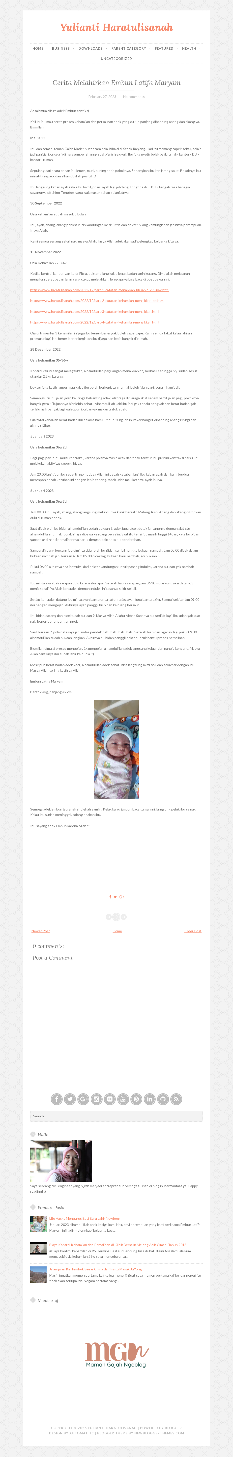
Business (61, 48)
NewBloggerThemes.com (159, 1433)
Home (37, 48)
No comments (134, 96)
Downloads (91, 48)
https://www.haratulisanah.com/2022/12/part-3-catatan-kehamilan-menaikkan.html (94, 311)
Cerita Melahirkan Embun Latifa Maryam (117, 82)
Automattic (81, 1433)
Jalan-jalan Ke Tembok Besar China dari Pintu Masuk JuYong (95, 1269)
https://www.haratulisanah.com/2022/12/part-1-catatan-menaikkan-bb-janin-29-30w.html (99, 290)
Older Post (193, 931)
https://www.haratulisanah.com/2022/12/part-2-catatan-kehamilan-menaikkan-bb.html (97, 300)
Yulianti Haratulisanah (116, 27)
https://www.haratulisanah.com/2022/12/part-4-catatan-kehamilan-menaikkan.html (94, 322)
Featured (164, 48)
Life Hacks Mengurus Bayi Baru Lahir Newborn (84, 1218)
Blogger (173, 1428)
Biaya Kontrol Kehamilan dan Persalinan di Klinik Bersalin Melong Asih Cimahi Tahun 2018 (117, 1245)
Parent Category (129, 48)
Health (189, 48)
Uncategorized (116, 59)
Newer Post (40, 931)
